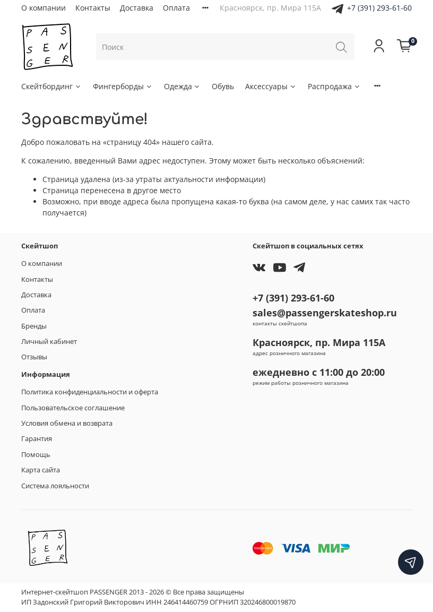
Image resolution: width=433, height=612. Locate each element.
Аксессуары (271, 86)
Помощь (35, 454)
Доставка (136, 8)
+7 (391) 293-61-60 (379, 8)
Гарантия (36, 438)
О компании (43, 8)
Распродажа (334, 86)
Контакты (92, 8)
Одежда (182, 86)
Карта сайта (40, 470)
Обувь (223, 86)
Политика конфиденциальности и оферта (89, 391)
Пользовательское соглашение (73, 407)
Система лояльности (55, 485)
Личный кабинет (49, 341)
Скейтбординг (51, 86)
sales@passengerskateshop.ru (325, 312)
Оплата (176, 8)
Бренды (34, 326)
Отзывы (34, 356)
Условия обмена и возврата (66, 423)
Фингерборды (123, 86)
